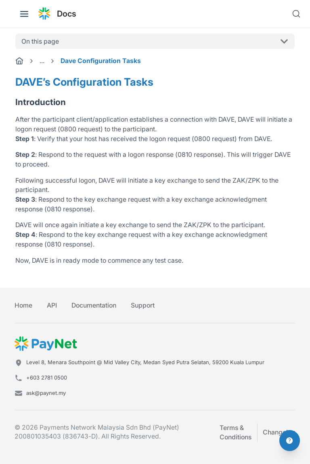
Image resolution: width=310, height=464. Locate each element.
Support (143, 305)
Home (23, 305)
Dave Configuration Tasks (101, 61)
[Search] (296, 13)
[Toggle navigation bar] (24, 14)
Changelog (279, 432)
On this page (40, 41)
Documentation (93, 305)
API (52, 305)
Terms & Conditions (235, 432)
